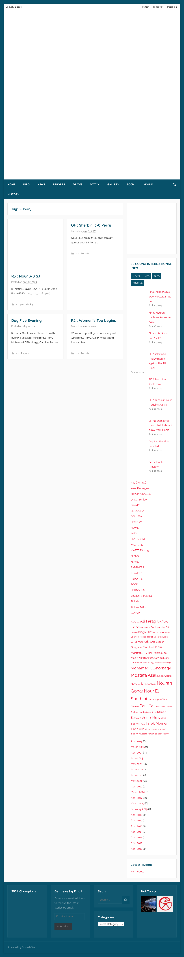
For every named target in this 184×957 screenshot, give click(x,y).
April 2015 (136, 831)
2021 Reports (82, 253)
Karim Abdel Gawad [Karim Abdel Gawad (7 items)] (151, 657)
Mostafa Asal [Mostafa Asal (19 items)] (143, 675)
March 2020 (138, 792)
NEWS (41, 184)
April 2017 (136, 820)
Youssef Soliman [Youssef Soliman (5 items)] (146, 734)
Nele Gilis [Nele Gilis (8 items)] (137, 683)
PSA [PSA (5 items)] (158, 706)
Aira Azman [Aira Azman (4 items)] (135, 622)
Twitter (145, 7)
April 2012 (136, 843)
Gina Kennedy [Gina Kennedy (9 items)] (140, 641)
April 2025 (137, 741)
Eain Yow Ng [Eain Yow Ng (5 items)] (137, 637)
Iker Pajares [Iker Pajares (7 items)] (155, 652)
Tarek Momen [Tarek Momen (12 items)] (157, 723)
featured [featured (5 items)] (164, 637)
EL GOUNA (137, 510)
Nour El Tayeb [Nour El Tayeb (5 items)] (154, 699)
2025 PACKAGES (141, 493)
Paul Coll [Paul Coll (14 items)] (148, 706)
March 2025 (138, 746)
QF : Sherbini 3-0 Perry (91, 225)
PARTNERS (137, 567)
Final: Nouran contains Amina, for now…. (160, 317)
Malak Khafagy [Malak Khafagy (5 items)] (147, 662)
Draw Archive (139, 499)
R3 (31, 304)
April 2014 (136, 837)
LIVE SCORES (139, 539)
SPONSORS (138, 590)
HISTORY (13, 194)
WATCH (95, 184)
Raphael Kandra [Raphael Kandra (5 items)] (138, 712)
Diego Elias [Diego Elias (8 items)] (145, 632)
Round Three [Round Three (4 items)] (151, 712)
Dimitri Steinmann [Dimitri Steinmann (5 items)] (161, 632)
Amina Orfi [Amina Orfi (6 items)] (163, 627)
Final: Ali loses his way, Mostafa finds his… (160, 296)
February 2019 (139, 809)
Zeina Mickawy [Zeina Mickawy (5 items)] (162, 734)
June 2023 (137, 758)
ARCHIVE (138, 282)
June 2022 (137, 769)
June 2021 (137, 775)
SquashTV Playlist (141, 595)
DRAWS (77, 184)
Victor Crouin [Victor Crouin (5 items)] (151, 729)
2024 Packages (140, 488)
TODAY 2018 (138, 607)
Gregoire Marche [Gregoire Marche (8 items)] (142, 647)
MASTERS (137, 544)
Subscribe (63, 926)
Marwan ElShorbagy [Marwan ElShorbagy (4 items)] (163, 663)
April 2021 (136, 786)
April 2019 (136, 797)
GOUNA (149, 184)
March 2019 (138, 803)
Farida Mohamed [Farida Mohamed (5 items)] (151, 637)
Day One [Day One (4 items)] (134, 632)
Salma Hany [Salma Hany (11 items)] (151, 717)
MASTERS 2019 (140, 550)
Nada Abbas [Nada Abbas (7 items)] (164, 675)
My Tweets (137, 871)
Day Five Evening (26, 320)
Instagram (172, 7)
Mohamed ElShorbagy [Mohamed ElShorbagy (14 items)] (151, 668)
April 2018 (136, 814)
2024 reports (22, 304)
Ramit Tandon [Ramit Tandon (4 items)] (166, 707)
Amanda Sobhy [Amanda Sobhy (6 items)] (149, 627)
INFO (26, 184)
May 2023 (136, 763)
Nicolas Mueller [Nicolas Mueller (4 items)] (150, 684)
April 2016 (136, 826)
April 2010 (136, 848)
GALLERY (113, 184)
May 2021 (136, 780)
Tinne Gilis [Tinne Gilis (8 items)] (137, 729)
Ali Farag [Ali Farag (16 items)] (148, 621)
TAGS (157, 276)
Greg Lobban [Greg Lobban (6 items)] (157, 641)
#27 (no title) (138, 482)
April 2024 (137, 752)
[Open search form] (174, 184)
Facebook (158, 7)
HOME (11, 184)
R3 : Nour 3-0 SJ (25, 276)
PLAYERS (136, 573)
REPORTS (59, 184)
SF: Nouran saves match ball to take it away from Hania (161, 425)
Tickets (135, 601)
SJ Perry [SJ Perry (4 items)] (142, 724)
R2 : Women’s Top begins (93, 320)
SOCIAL (131, 184)
